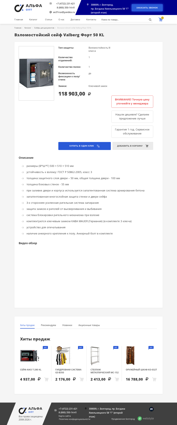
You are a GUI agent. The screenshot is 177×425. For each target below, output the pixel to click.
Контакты (91, 19)
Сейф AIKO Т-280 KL (30, 369)
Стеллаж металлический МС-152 (105, 371)
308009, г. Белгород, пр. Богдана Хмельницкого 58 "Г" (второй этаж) (110, 8)
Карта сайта (65, 415)
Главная (18, 19)
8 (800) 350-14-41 (66, 7)
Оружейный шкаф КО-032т (141, 369)
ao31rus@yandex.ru (64, 12)
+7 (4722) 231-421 (65, 3)
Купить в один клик (80, 146)
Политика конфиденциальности (74, 419)
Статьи (48, 19)
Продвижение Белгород (123, 419)
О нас (61, 19)
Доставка (75, 19)
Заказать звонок (147, 8)
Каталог (33, 19)
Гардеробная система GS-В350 (68, 371)
